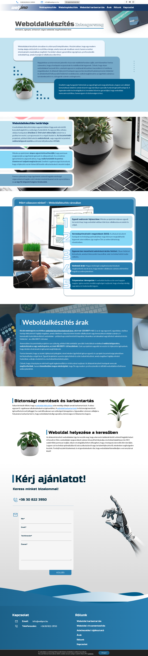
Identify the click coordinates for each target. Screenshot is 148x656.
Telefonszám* (26, 536)
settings (90, 654)
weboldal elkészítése (44, 405)
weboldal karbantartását (67, 408)
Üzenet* (24, 544)
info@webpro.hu (52, 2)
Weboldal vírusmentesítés (91, 626)
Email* (23, 527)
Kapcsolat (128, 7)
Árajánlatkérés (72, 2)
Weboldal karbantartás (92, 7)
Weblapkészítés (47, 7)
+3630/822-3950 (27, 2)
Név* (23, 519)
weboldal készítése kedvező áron (59, 331)
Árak (109, 7)
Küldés (60, 572)
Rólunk (117, 7)
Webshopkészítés (68, 7)
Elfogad (104, 653)
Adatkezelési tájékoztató (90, 630)
